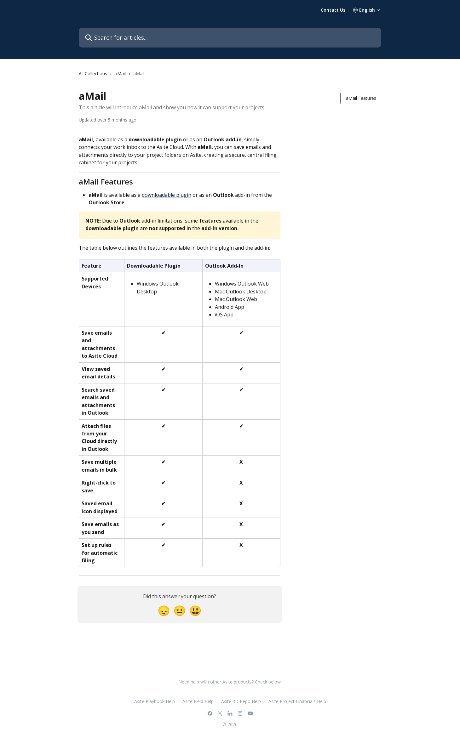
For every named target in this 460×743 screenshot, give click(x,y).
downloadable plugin (166, 194)
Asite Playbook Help (154, 701)
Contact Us (333, 10)
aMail (120, 74)
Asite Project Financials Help (297, 701)
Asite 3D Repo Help (241, 701)
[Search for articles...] (230, 38)
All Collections (93, 74)
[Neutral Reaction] (179, 610)
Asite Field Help (198, 701)
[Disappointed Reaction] (164, 610)
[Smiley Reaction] (195, 610)
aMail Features (361, 98)
